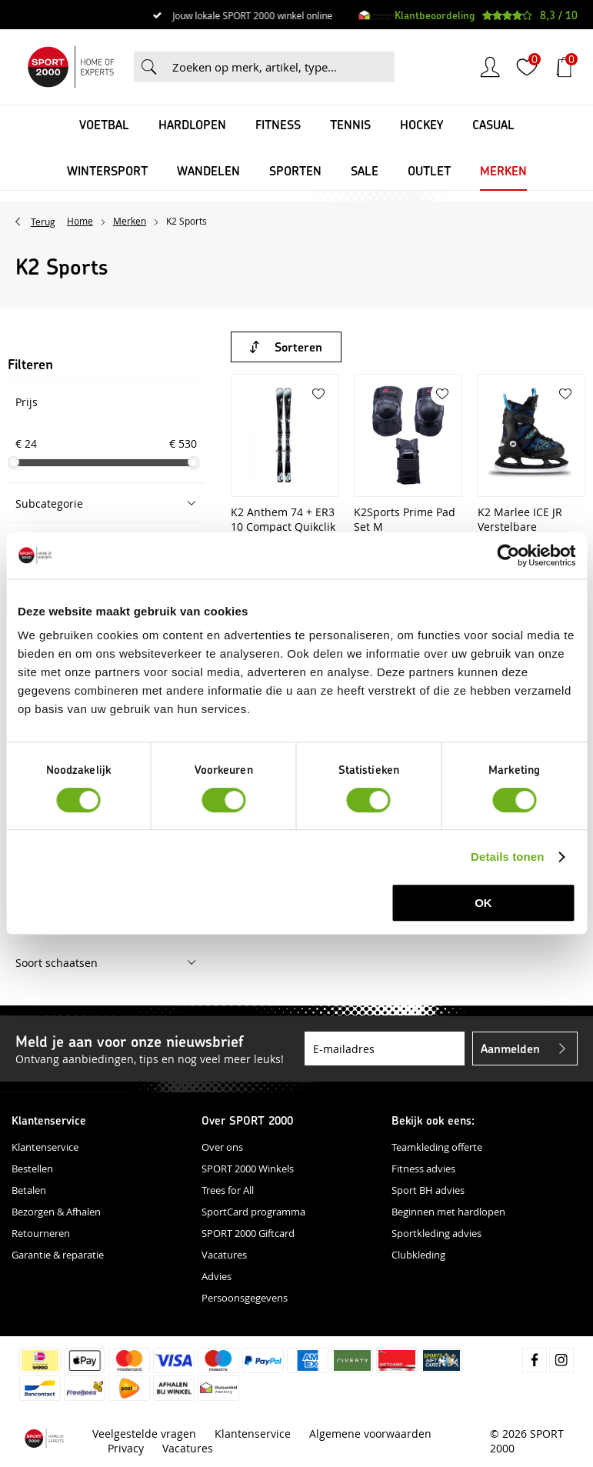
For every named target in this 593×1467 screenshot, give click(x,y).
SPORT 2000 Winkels (248, 1168)
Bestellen (32, 1168)
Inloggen (490, 67)
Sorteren (298, 346)
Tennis (350, 124)
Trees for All (228, 1190)
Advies (217, 1276)
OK (483, 902)
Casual (493, 124)
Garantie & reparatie (58, 1255)
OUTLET (429, 170)
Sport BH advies (428, 1190)
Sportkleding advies (436, 1233)
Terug (43, 221)
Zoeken (149, 67)
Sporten (295, 170)
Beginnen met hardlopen (448, 1212)
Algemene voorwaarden (370, 1433)
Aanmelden (510, 1048)
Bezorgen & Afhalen (56, 1212)
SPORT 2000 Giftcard (248, 1233)
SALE (364, 170)
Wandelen (208, 170)
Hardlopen (192, 124)
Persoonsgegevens (245, 1298)
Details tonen (507, 856)
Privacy (126, 1448)
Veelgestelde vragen (144, 1433)
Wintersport (107, 170)
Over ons (222, 1147)
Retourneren (41, 1233)
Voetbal (104, 124)
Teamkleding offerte (436, 1147)
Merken (503, 170)
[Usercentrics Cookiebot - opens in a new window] (508, 555)
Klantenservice (45, 1147)
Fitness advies (423, 1168)
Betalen (29, 1190)
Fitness (278, 124)
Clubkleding (418, 1255)
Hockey (421, 124)
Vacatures (224, 1255)
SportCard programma (253, 1212)
